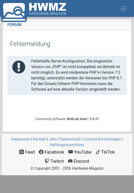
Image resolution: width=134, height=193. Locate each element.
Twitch (54, 161)
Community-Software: (67, 119)
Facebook (51, 152)
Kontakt (39, 139)
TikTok (105, 152)
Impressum (20, 139)
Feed (27, 152)
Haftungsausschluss (67, 145)
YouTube (79, 152)
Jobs (53, 139)
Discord (78, 161)
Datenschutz (70, 139)
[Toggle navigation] (123, 8)
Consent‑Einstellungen (102, 139)
